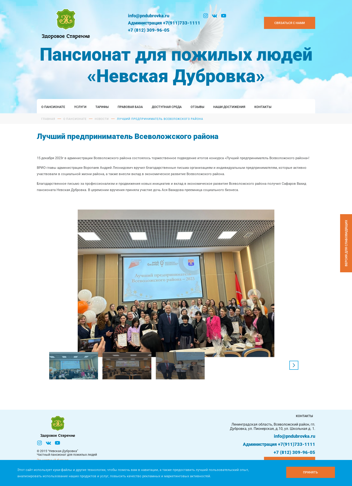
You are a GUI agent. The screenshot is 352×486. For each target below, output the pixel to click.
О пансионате (53, 107)
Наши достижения (229, 107)
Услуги (80, 107)
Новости (102, 119)
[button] (293, 365)
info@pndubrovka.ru (148, 15)
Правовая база (130, 107)
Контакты (262, 107)
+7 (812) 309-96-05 (148, 30)
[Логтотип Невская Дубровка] (65, 22)
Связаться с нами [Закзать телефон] (289, 23)
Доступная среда (167, 107)
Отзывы (197, 107)
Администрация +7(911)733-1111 (164, 23)
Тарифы (102, 107)
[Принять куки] (310, 472)
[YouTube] (223, 15)
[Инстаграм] (205, 15)
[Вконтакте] (214, 15)
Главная (48, 119)
